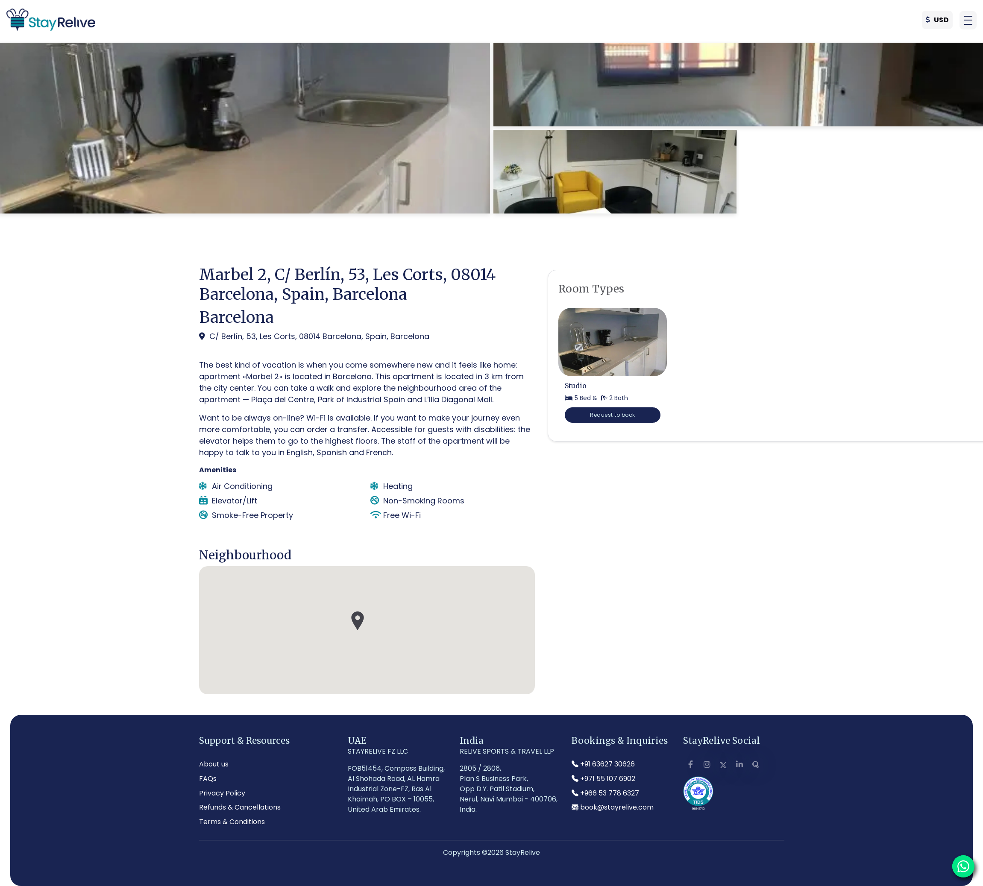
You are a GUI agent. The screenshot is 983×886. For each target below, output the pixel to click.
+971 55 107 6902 (603, 779)
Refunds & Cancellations (240, 807)
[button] (968, 22)
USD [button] (937, 21)
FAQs (208, 779)
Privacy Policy (222, 793)
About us (214, 764)
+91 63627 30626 (603, 764)
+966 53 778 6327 (605, 793)
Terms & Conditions (232, 822)
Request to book (612, 414)
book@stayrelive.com (613, 807)
